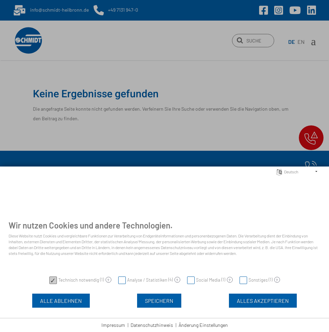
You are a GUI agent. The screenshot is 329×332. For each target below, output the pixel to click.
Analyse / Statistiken (147, 280)
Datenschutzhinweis (152, 325)
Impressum (113, 325)
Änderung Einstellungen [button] (203, 325)
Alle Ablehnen (61, 300)
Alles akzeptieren (263, 300)
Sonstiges (258, 280)
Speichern (159, 300)
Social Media (208, 280)
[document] (164, 246)
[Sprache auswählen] (279, 171)
